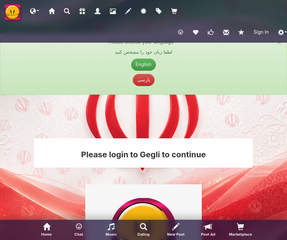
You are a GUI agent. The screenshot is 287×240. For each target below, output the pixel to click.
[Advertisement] (143, 116)
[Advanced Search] (143, 230)
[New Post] (176, 230)
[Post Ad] (208, 230)
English (143, 64)
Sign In (261, 32)
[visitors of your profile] (240, 230)
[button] (34, 10)
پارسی (143, 79)
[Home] (46, 230)
